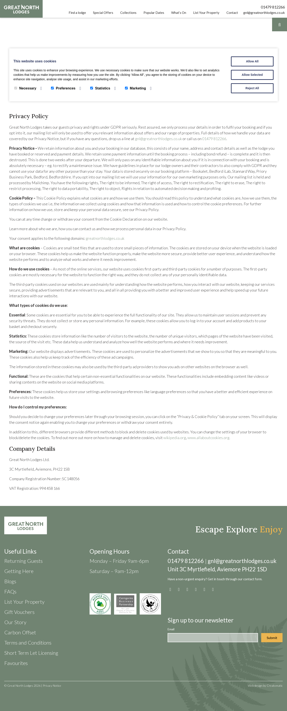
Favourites (16, 663)
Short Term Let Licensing (31, 653)
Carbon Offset (20, 632)
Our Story (15, 622)
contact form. (252, 579)
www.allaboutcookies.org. (208, 437)
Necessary (25, 88)
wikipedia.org (174, 437)
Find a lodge (77, 12)
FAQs (10, 591)
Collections (128, 12)
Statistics (100, 88)
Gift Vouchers (19, 612)
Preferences (63, 88)
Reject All (252, 88)
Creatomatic (275, 685)
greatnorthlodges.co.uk (105, 238)
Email (171, 629)
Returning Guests (23, 561)
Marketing (135, 88)
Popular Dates (154, 12)
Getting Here (18, 571)
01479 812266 (273, 7)
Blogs (10, 581)
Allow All (252, 61)
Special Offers (103, 12)
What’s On (178, 12)
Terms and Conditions (27, 642)
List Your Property (206, 12)
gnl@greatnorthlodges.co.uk (264, 12)
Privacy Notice (52, 685)
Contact (232, 12)
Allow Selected (252, 74)
